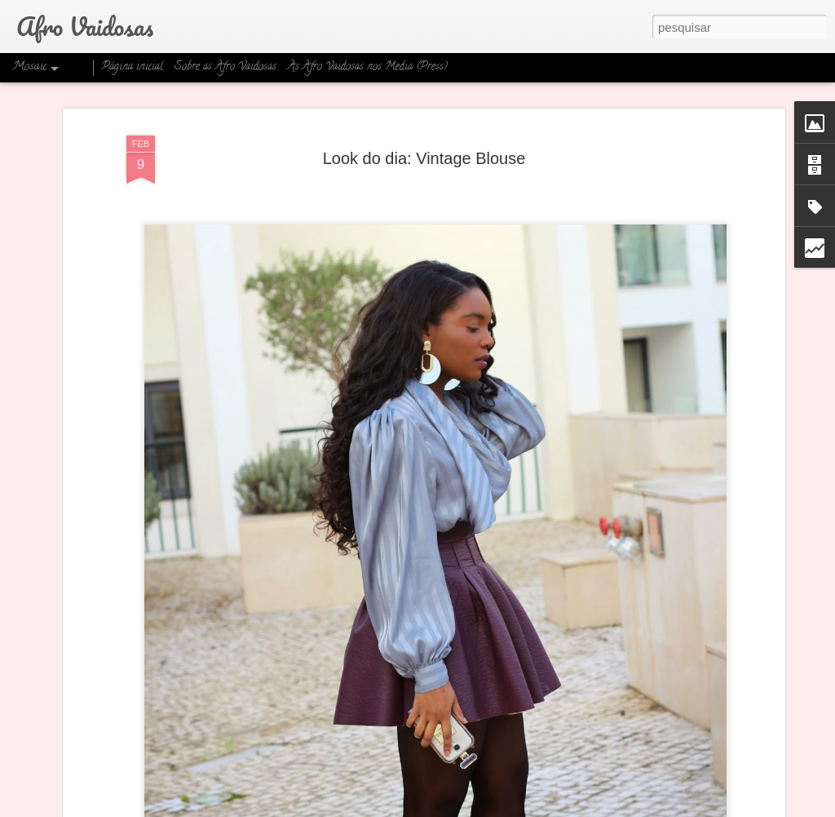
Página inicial (132, 67)
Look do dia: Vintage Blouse (424, 151)
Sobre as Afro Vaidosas (225, 67)
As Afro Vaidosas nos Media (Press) (368, 67)
